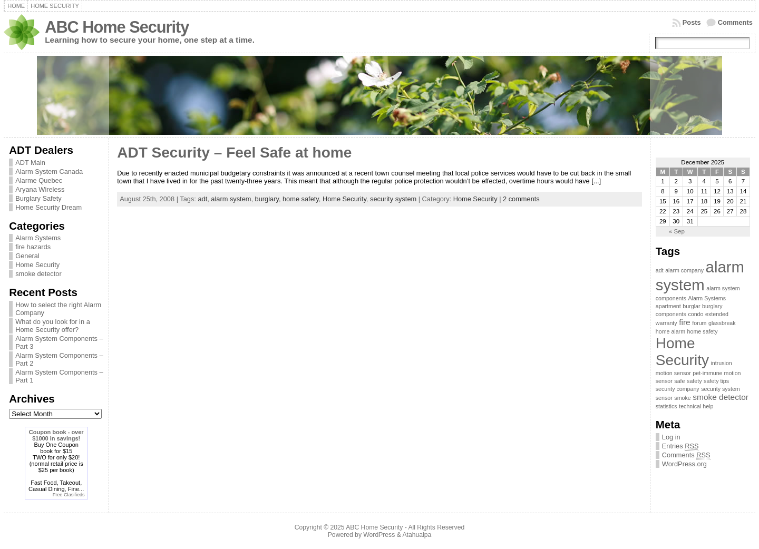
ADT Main (30, 162)
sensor (664, 398)
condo (695, 314)
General (27, 256)
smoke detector (38, 274)
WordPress (379, 534)
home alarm (670, 331)
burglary (267, 199)
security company (677, 389)
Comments (735, 22)
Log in (671, 437)
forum (699, 323)
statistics (666, 406)
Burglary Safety (38, 198)
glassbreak (722, 323)
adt (202, 199)
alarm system (231, 199)
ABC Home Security (117, 27)
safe (679, 381)
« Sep (677, 231)
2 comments (521, 199)
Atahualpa (416, 534)
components (671, 314)
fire (684, 322)
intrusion (721, 363)
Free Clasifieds (69, 494)
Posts (692, 22)
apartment (668, 306)
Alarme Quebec (38, 180)
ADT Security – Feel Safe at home (234, 152)
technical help (696, 406)
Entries (680, 446)
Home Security (37, 265)
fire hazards (33, 247)
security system (393, 199)
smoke (682, 398)
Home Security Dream (48, 207)
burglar (691, 306)
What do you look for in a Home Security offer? (52, 326)
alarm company (684, 270)
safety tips (716, 381)
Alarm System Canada (49, 171)
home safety (301, 199)
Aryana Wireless (39, 189)
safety (694, 381)
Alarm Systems (38, 238)
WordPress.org (684, 464)
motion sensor (673, 373)
